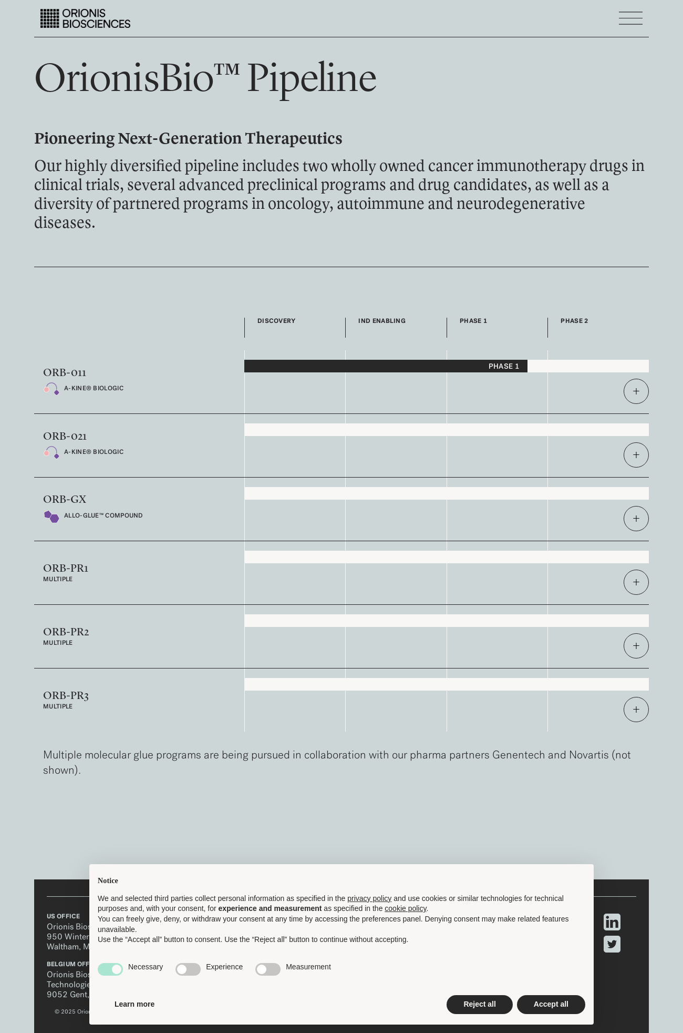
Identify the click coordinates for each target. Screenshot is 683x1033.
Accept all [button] (551, 1004)
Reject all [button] (479, 1004)
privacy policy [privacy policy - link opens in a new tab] (369, 898)
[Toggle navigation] (631, 18)
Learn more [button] (134, 1004)
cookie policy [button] (405, 908)
